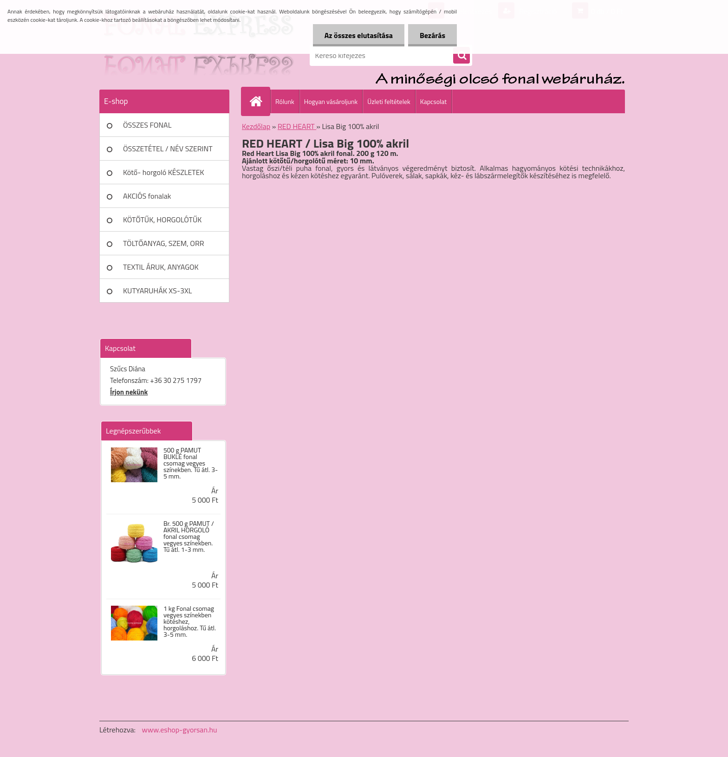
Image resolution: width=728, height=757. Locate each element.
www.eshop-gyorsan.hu (179, 729)
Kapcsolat (433, 101)
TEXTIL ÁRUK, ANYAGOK (161, 266)
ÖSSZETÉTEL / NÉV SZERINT (168, 148)
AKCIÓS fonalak (147, 195)
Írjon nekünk (129, 392)
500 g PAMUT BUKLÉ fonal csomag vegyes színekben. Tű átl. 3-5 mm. (190, 463)
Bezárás (432, 35)
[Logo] (163, 55)
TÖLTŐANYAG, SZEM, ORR (163, 243)
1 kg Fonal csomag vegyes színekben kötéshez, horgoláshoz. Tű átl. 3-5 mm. (189, 621)
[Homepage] (259, 101)
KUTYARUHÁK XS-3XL (157, 290)
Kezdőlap (256, 126)
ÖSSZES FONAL (147, 124)
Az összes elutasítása (359, 35)
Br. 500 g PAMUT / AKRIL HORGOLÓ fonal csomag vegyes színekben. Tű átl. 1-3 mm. (188, 536)
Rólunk (284, 101)
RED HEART (297, 126)
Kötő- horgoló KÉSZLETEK (163, 172)
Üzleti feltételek (388, 101)
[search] (461, 56)
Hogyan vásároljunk (331, 101)
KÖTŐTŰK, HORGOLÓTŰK (162, 219)
